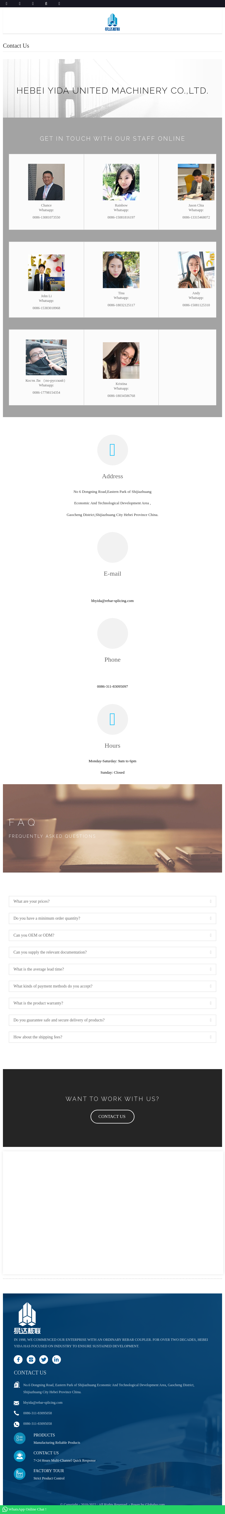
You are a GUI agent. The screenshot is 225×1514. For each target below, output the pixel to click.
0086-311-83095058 (37, 1413)
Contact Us (46, 1453)
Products (44, 1435)
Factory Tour (48, 1471)
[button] (112, 1117)
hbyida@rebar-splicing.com (42, 1403)
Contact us (30, 1373)
